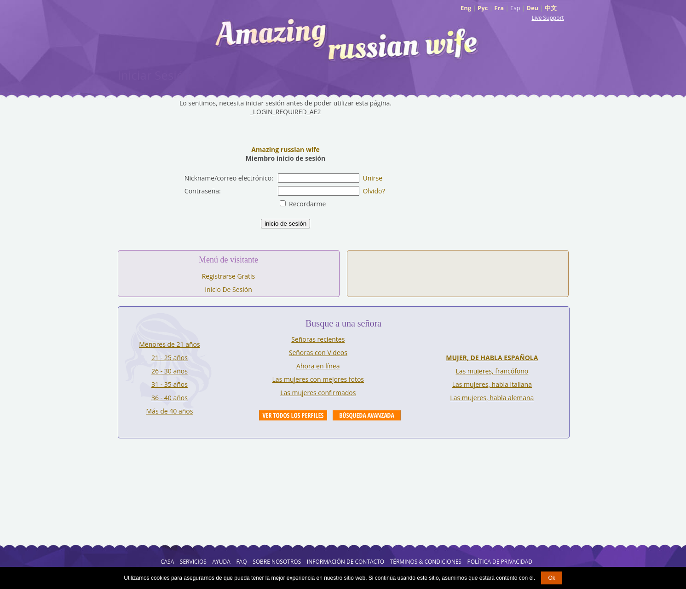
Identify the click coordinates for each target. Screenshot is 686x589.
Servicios (193, 562)
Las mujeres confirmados (318, 392)
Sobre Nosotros (277, 562)
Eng (466, 8)
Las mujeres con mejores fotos (318, 379)
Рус (483, 8)
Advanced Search (367, 415)
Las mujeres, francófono (491, 371)
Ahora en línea (318, 366)
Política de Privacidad (500, 562)
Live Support (547, 18)
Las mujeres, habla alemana (492, 397)
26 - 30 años (169, 371)
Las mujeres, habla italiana (492, 384)
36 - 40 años (169, 397)
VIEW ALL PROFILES (293, 415)
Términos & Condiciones (425, 562)
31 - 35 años (169, 384)
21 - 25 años (169, 357)
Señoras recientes (318, 339)
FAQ (241, 562)
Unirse (372, 178)
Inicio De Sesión (228, 289)
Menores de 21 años (169, 344)
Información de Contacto (345, 562)
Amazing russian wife (285, 149)
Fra (499, 8)
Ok (551, 578)
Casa (167, 562)
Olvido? (374, 191)
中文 (551, 8)
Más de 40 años (169, 411)
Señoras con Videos (318, 352)
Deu (532, 8)
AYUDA (221, 562)
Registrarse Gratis (228, 276)
